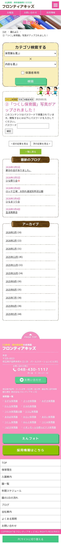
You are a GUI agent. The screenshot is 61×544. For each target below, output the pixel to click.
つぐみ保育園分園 (13, 411)
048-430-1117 (33, 369)
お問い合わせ (30, 12)
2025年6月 (11, 305)
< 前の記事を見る (19, 143)
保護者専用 (30, 72)
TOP (4, 31)
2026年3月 (11, 232)
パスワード (27, 125)
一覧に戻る (30, 151)
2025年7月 (11, 297)
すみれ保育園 (29, 406)
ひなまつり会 (13, 201)
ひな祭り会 (13, 180)
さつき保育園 (29, 400)
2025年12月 (12, 256)
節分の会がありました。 (19, 170)
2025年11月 (12, 265)
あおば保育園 (11, 416)
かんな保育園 (11, 406)
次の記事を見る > (41, 143)
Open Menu (55, 4)
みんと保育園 (29, 422)
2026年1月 (11, 248)
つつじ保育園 (31, 411)
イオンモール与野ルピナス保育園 (39, 427)
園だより (14, 31)
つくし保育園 (11, 422)
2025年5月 (11, 314)
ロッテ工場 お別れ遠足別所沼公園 (24, 191)
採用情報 (50, 12)
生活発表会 (11, 212)
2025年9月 (11, 281)
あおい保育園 (48, 416)
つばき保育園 (11, 427)
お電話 (10, 12)
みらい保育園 (29, 416)
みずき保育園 (48, 400)
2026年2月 (11, 240)
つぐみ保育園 (48, 422)
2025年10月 (12, 273)
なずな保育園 (11, 400)
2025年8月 (11, 289)
